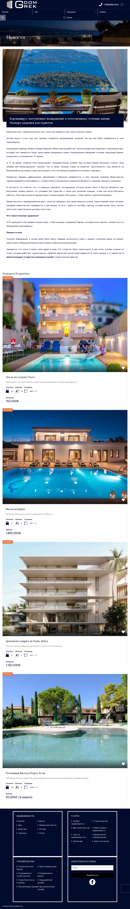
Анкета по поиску (101, 841)
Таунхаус (22, 833)
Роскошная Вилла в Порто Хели (25, 773)
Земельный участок (47, 825)
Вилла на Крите (15, 509)
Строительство (101, 821)
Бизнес (21, 821)
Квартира (22, 829)
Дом (20, 825)
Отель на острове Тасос (20, 377)
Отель (42, 833)
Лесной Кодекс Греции (28, 887)
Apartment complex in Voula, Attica (27, 641)
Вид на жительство (81, 828)
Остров (42, 829)
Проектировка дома (47, 867)
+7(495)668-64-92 (108, 4)
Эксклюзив (77, 841)
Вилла (42, 821)
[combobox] (16, 12)
